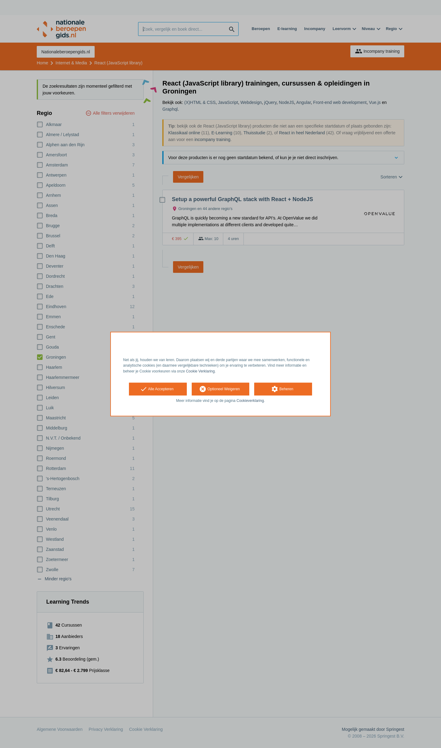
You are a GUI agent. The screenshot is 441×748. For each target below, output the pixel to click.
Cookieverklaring (250, 401)
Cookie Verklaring (200, 371)
